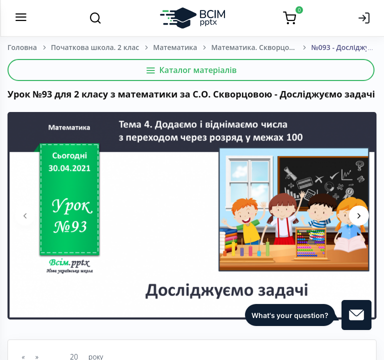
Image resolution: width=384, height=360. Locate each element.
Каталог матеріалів (191, 70)
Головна (22, 47)
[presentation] (25, 216)
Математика (175, 47)
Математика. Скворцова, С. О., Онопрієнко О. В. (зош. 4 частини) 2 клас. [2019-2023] (261, 47)
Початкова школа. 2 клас (95, 47)
